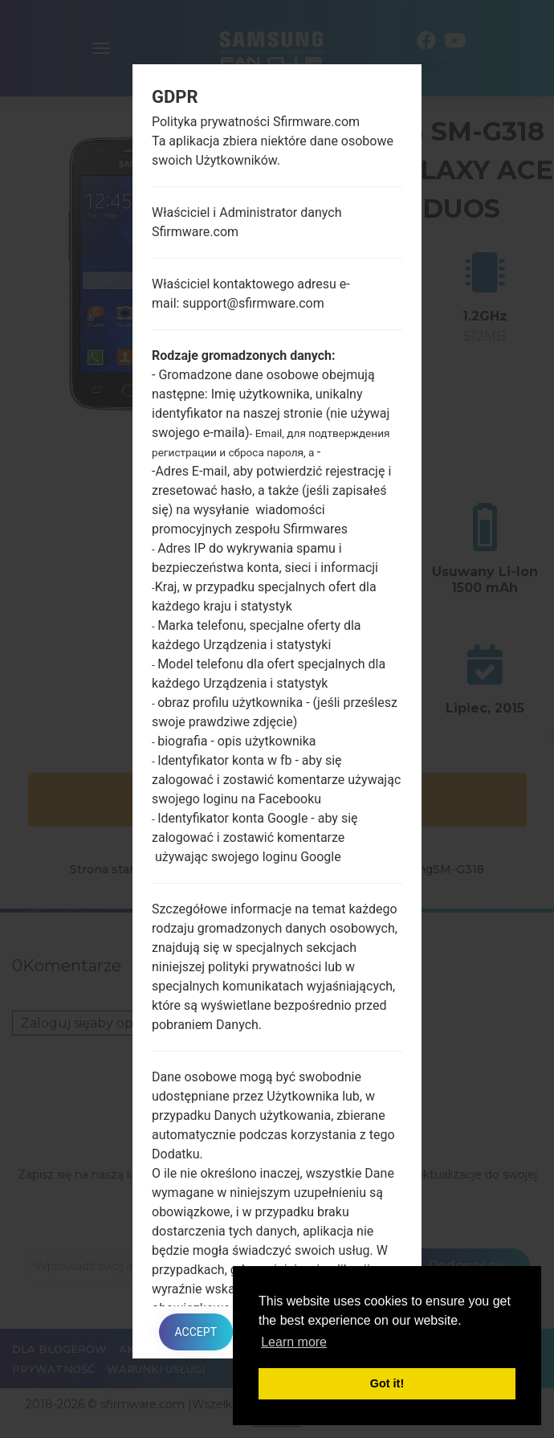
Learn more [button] (294, 1342)
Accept (196, 1332)
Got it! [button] (387, 1383)
